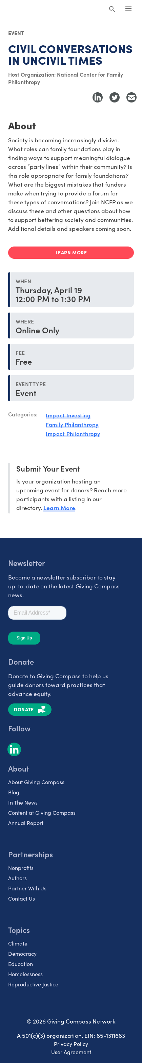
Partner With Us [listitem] (27, 888)
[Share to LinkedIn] (98, 97)
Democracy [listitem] (22, 953)
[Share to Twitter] (114, 97)
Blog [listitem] (13, 792)
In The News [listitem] (23, 802)
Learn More (59, 507)
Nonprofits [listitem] (21, 867)
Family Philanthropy (72, 424)
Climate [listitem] (17, 943)
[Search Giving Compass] (112, 9)
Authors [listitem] (17, 878)
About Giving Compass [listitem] (36, 782)
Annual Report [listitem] (25, 822)
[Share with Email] (131, 97)
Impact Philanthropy (73, 433)
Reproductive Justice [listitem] (33, 984)
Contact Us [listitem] (21, 898)
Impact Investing (68, 415)
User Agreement (71, 1052)
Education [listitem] (20, 963)
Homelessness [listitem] (25, 974)
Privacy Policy (71, 1043)
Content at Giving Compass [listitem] (42, 812)
